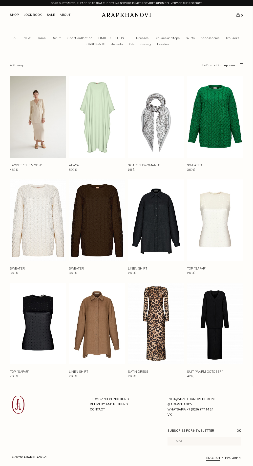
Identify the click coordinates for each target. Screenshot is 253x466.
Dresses (142, 38)
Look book (33, 15)
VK (170, 414)
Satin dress (138, 371)
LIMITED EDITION (111, 38)
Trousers (232, 38)
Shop (14, 15)
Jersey (146, 44)
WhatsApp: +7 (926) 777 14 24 (190, 409)
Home (41, 38)
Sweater (194, 165)
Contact (97, 409)
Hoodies (163, 44)
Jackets (117, 44)
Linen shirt (138, 268)
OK (239, 430)
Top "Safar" (197, 268)
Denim (57, 38)
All (16, 38)
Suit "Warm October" (205, 371)
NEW (27, 38)
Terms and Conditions (109, 399)
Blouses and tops (167, 38)
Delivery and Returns (109, 404)
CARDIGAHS (95, 44)
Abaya (74, 165)
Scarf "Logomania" (144, 165)
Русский (233, 458)
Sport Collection (79, 38)
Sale (51, 15)
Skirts (190, 38)
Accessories (210, 38)
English (213, 458)
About (65, 15)
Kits (132, 44)
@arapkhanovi (180, 404)
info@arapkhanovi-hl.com (191, 399)
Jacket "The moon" (26, 165)
